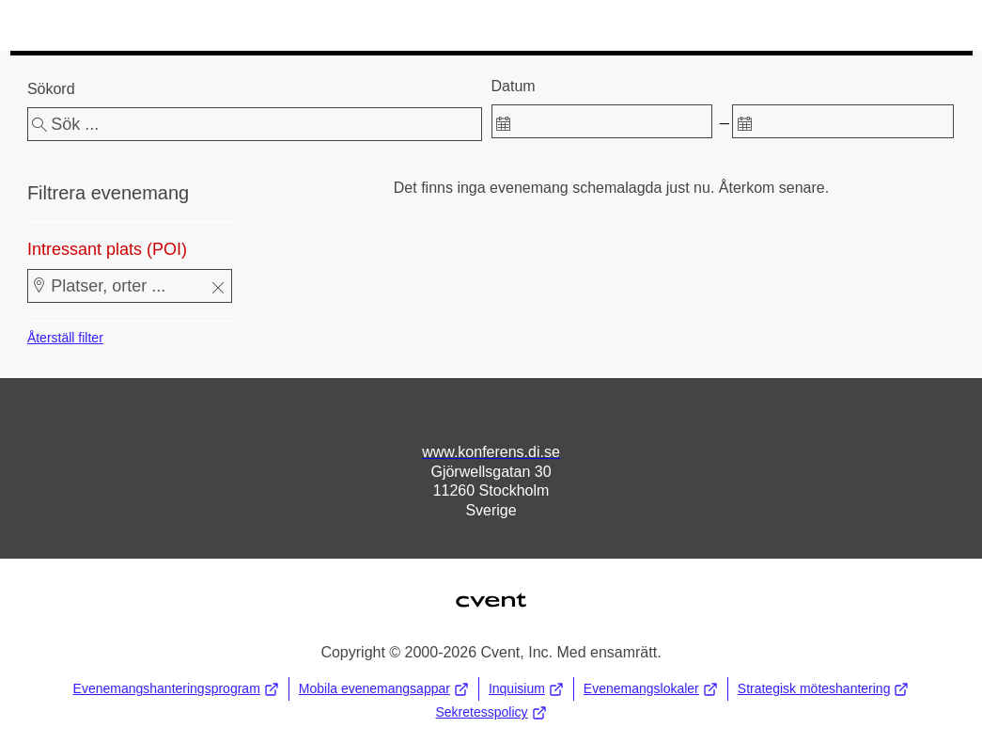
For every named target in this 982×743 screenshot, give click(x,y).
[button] (218, 289)
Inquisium (526, 689)
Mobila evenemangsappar (384, 689)
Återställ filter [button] (65, 337)
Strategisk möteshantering (824, 689)
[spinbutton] (602, 121)
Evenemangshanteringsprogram (176, 689)
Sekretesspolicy (490, 712)
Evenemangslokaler (651, 689)
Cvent (490, 588)
